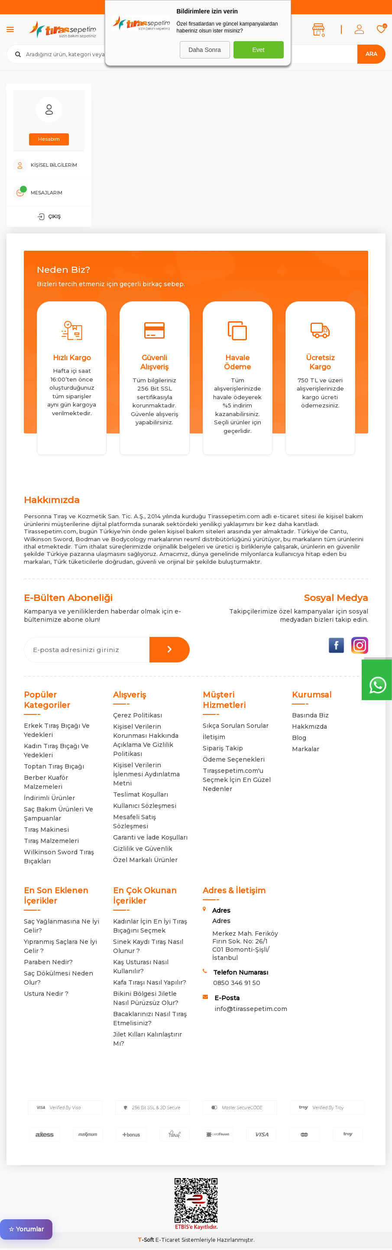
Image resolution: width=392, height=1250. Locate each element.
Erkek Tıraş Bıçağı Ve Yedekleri (57, 732)
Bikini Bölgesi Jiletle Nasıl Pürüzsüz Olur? (145, 1000)
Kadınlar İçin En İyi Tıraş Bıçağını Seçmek (150, 927)
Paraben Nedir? (48, 964)
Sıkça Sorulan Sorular (236, 727)
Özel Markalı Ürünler (145, 862)
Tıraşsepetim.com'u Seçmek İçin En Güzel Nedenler (237, 782)
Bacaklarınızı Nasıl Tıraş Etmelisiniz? (150, 1020)
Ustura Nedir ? (46, 995)
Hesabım (49, 139)
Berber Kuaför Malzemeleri (46, 783)
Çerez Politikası (137, 717)
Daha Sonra (204, 49)
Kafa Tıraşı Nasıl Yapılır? (149, 984)
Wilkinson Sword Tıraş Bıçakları (59, 858)
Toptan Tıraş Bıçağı (54, 768)
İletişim (214, 739)
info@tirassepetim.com (250, 1010)
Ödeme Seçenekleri (234, 761)
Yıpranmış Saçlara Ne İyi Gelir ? (60, 948)
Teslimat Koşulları (140, 796)
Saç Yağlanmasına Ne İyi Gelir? (61, 927)
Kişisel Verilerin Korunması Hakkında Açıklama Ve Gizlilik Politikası (145, 741)
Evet (258, 49)
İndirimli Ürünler (49, 800)
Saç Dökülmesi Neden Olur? (58, 979)
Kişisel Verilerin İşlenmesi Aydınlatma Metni (146, 776)
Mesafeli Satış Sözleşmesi (134, 823)
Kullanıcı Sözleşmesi (144, 807)
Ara (371, 54)
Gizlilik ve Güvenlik (142, 850)
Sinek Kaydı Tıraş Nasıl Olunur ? (148, 948)
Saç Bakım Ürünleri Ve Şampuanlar (58, 815)
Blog (299, 739)
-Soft (147, 1241)
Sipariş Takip (223, 750)
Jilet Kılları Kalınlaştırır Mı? (147, 1040)
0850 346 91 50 (236, 984)
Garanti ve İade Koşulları (150, 839)
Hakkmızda (309, 728)
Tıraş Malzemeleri (51, 842)
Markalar (305, 751)
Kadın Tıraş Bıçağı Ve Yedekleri (56, 752)
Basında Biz (310, 717)
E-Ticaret (168, 1241)
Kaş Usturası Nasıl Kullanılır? (140, 968)
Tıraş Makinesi (46, 831)
